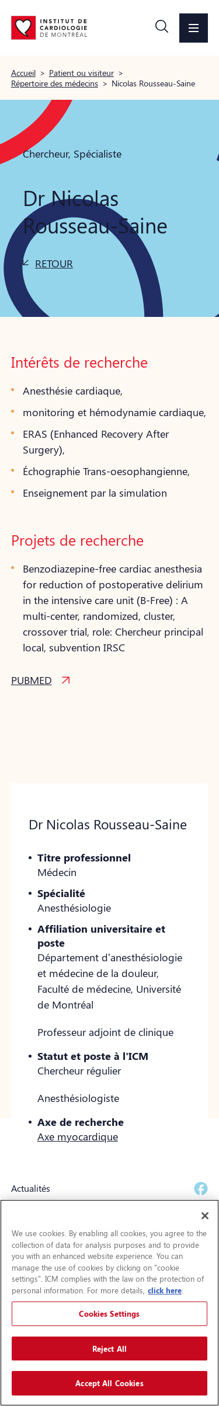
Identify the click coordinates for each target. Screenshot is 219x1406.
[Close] (205, 1216)
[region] (109, 1302)
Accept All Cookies (109, 1383)
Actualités (30, 1188)
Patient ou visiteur (81, 72)
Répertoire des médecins (54, 83)
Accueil (23, 72)
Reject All (109, 1348)
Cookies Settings (109, 1313)
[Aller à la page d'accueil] (49, 27)
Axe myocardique (77, 1136)
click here (165, 1290)
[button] (161, 28)
